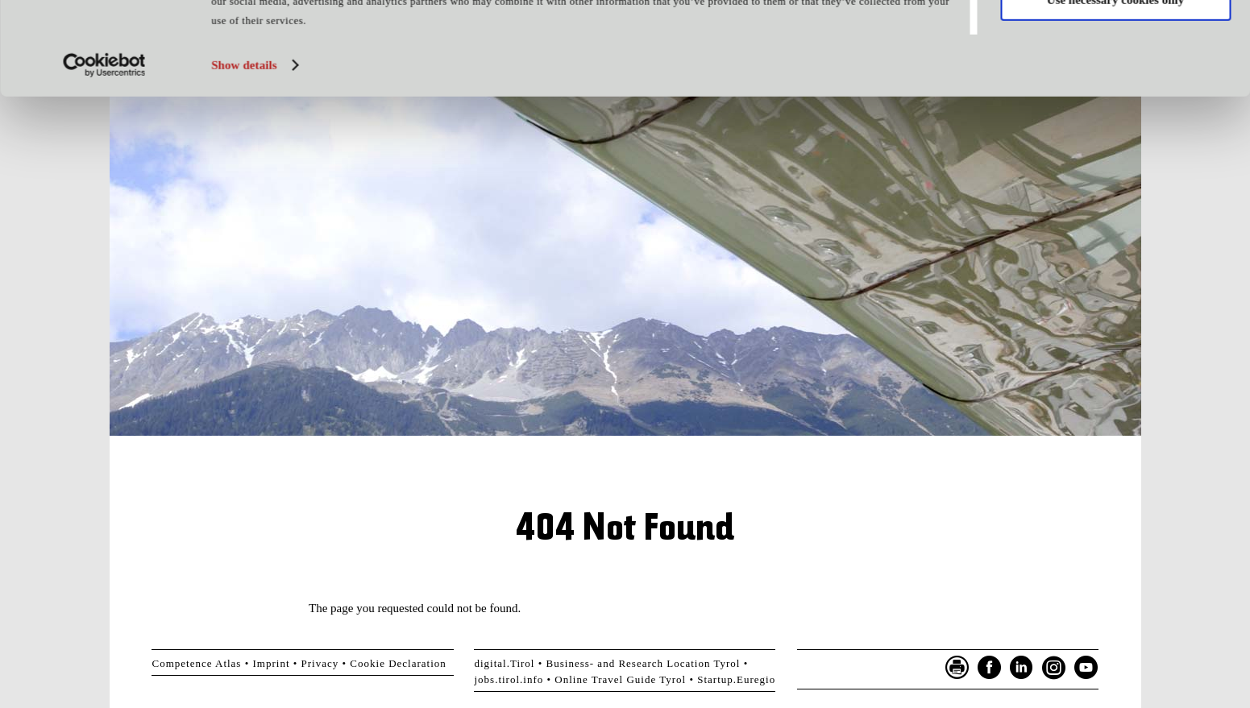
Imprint (271, 663)
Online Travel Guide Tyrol (620, 679)
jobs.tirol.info (508, 679)
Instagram (1054, 668)
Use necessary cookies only (1115, 87)
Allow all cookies (1115, 39)
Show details (244, 152)
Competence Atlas (196, 663)
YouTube (1086, 668)
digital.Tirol (504, 663)
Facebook (990, 668)
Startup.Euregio (736, 679)
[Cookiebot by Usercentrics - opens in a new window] (104, 152)
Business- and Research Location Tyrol (643, 663)
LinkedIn (1022, 668)
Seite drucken (957, 668)
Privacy (320, 663)
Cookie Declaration (398, 663)
